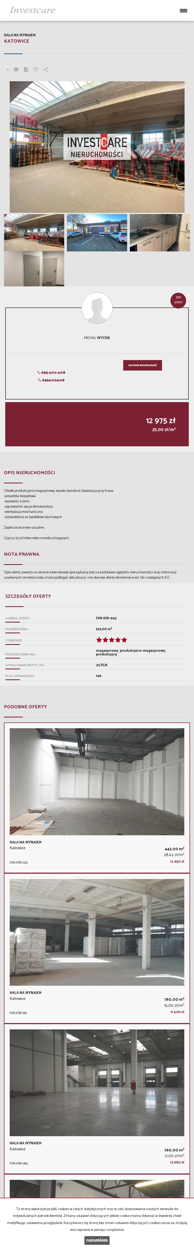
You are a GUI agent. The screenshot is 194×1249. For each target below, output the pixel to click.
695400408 (51, 380)
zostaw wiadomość (142, 365)
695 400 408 (51, 373)
